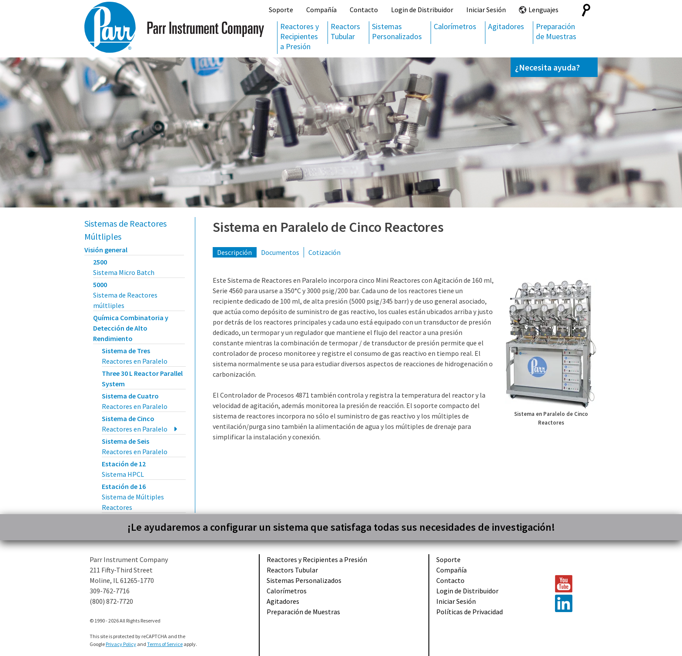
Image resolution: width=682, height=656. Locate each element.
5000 (125, 295)
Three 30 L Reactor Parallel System (142, 378)
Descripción (234, 252)
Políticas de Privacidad (469, 611)
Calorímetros (455, 26)
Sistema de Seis (134, 446)
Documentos (280, 252)
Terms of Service (165, 644)
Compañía (321, 9)
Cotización (324, 252)
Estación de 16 (133, 497)
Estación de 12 (124, 469)
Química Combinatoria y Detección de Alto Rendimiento (130, 328)
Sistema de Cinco (134, 423)
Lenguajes (543, 9)
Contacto (364, 9)
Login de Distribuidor (422, 9)
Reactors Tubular (345, 31)
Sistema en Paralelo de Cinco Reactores (328, 227)
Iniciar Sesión (486, 9)
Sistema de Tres (134, 355)
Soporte (281, 9)
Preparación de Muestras (556, 31)
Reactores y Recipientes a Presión (299, 36)
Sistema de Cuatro (134, 401)
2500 (123, 267)
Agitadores (506, 26)
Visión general (105, 249)
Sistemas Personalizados (397, 31)
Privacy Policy (121, 644)
